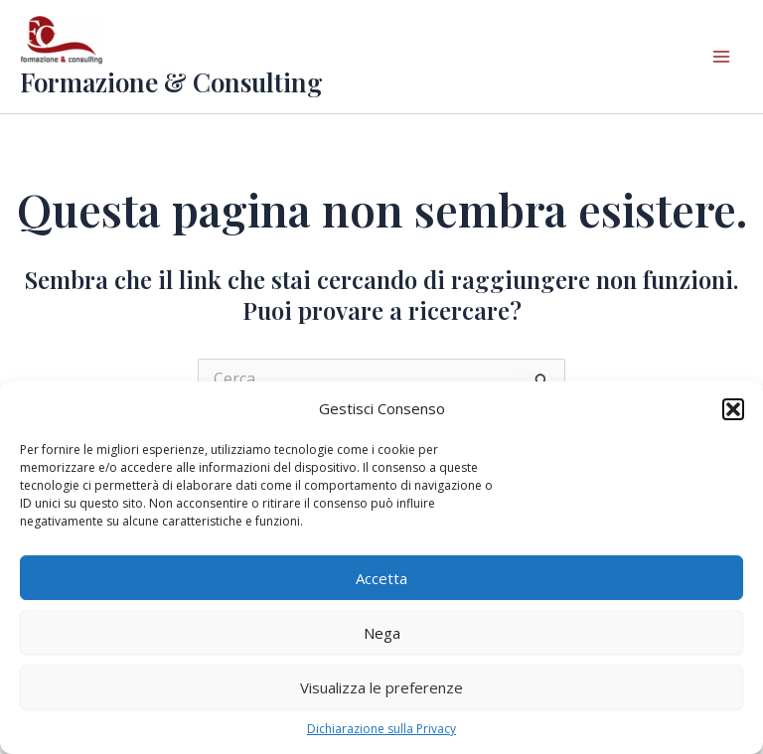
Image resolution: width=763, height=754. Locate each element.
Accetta (381, 578)
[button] (733, 409)
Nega (382, 633)
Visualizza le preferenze (381, 687)
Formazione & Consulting (171, 82)
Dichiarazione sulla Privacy (381, 728)
